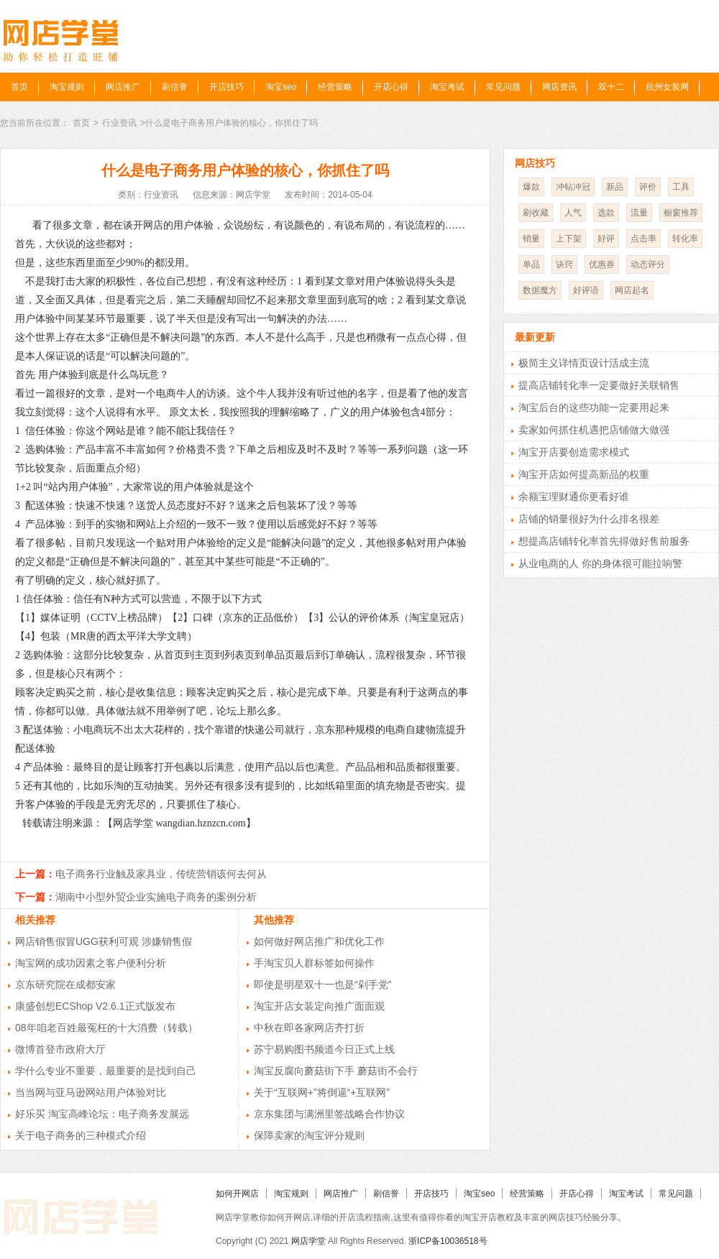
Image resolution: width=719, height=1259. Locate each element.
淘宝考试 (447, 87)
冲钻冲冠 (573, 187)
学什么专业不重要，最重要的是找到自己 (105, 1070)
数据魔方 (540, 290)
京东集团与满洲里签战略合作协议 (329, 1114)
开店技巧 (226, 87)
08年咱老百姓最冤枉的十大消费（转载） (106, 1027)
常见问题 (503, 87)
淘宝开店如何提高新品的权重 (583, 474)
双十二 (611, 87)
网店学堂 (308, 1241)
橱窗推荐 (681, 213)
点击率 (643, 239)
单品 (531, 264)
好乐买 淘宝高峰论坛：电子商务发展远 (102, 1114)
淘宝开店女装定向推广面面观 (319, 1006)
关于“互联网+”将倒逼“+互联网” (322, 1092)
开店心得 (391, 87)
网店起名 (632, 290)
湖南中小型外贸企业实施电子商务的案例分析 (156, 897)
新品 (614, 187)
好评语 (586, 290)
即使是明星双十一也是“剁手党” (322, 984)
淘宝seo (280, 87)
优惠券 (602, 264)
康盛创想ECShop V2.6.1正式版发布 (95, 1006)
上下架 (569, 239)
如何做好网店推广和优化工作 (319, 941)
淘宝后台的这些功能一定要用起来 (593, 407)
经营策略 (335, 87)
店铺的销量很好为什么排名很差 (588, 519)
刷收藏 (536, 213)
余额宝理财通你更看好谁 (573, 496)
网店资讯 (559, 87)
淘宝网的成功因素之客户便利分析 (90, 963)
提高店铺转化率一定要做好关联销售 (598, 385)
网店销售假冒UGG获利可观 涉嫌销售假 (103, 941)
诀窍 (564, 264)
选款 (606, 213)
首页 (19, 87)
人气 (573, 213)
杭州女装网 (667, 87)
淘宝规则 (67, 87)
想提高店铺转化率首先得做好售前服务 (604, 541)
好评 (606, 239)
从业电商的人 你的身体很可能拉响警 (600, 563)
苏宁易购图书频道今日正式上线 (324, 1049)
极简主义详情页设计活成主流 (583, 363)
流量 (639, 213)
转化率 (685, 239)
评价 (647, 187)
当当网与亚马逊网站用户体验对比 (90, 1092)
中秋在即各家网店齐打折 (309, 1027)
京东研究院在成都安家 (65, 984)
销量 (531, 239)
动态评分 (648, 264)
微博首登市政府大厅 (60, 1049)
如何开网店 (237, 1194)
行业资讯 (119, 123)
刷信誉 (175, 87)
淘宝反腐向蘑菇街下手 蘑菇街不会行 (336, 1070)
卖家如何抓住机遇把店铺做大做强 (593, 429)
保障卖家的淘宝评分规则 (309, 1135)
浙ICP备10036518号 (447, 1241)
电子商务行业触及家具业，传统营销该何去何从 (161, 874)
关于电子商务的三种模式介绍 (80, 1135)
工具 (681, 187)
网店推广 (123, 87)
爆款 (531, 187)
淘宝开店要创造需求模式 (573, 452)
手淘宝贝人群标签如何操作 (314, 963)
